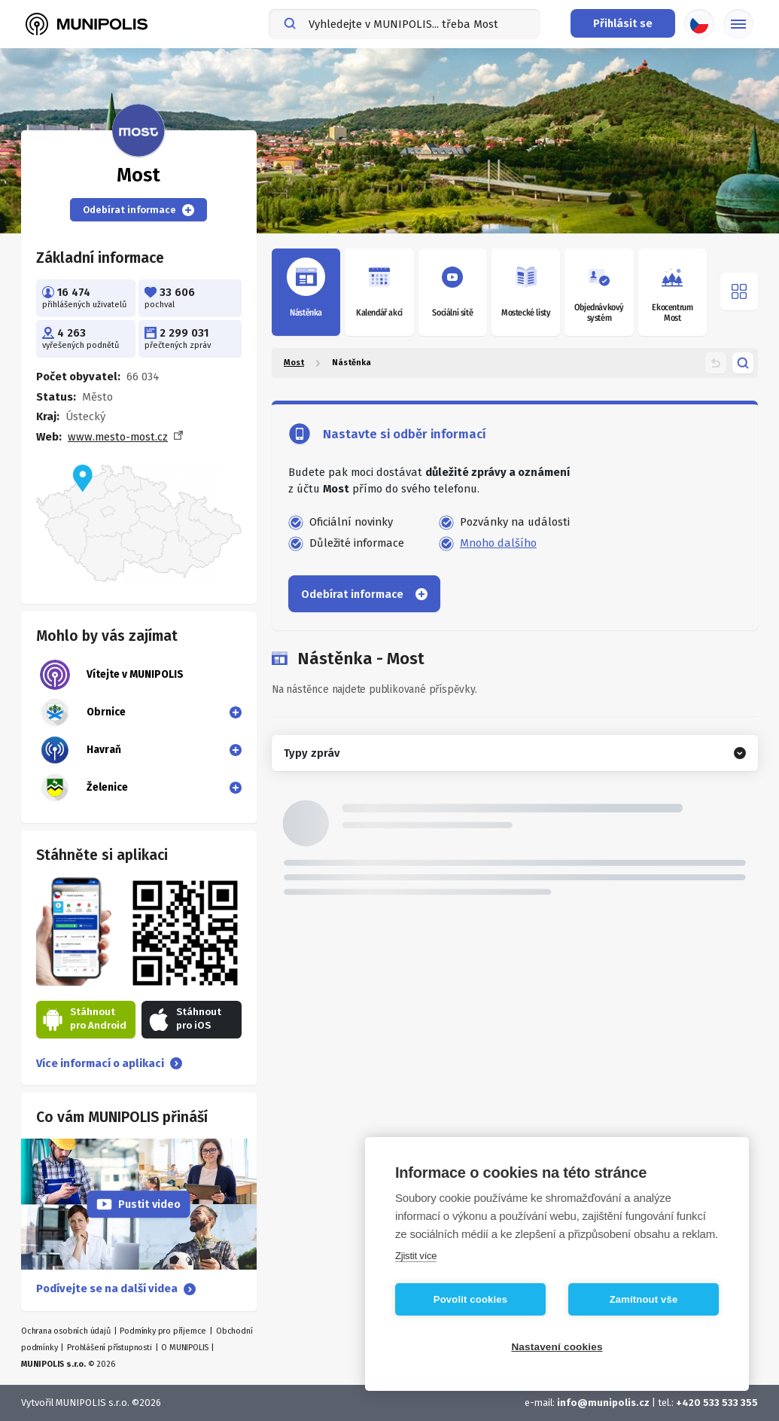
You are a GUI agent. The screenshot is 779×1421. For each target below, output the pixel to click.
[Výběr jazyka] (699, 24)
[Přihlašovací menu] (623, 23)
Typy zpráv (311, 753)
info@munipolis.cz (603, 1402)
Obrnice (83, 712)
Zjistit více (416, 1255)
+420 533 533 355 (717, 1402)
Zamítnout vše (644, 1299)
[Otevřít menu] (739, 291)
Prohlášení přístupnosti (109, 1347)
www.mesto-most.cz (118, 437)
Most (294, 362)
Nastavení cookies (556, 1346)
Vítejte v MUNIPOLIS (112, 675)
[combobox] (404, 24)
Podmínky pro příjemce (163, 1331)
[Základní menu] (738, 24)
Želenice (84, 788)
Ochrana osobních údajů (66, 1331)
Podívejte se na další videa (116, 1288)
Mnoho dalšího (498, 543)
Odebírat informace (138, 210)
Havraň (80, 750)
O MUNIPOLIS (184, 1347)
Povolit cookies (470, 1299)
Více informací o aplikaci (109, 1063)
